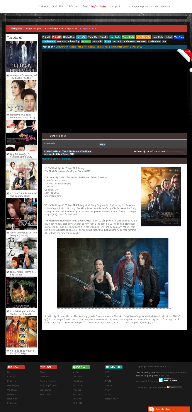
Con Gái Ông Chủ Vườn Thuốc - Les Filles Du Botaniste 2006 (20, 314)
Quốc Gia (58, 6)
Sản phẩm (116, 6)
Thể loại (43, 6)
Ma (8, 372)
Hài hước (12, 394)
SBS (107, 372)
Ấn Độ (75, 372)
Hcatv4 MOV (111, 398)
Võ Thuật (12, 390)
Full (102, 144)
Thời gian (73, 6)
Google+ (154, 381)
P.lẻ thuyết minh (48, 381)
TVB (107, 376)
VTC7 (108, 390)
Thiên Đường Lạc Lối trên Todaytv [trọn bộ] (21, 234)
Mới (85, 6)
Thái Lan (76, 390)
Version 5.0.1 (143, 381)
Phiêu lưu (12, 381)
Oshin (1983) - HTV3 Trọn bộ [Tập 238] (21, 273)
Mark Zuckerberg (174, 151)
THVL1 (108, 385)
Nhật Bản (77, 385)
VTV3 (108, 394)
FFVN (108, 381)
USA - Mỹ (77, 403)
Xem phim (48, 47)
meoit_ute (164, 375)
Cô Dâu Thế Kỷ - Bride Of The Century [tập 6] (21, 194)
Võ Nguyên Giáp (87, 28)
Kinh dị (11, 376)
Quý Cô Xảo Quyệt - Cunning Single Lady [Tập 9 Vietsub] (19, 157)
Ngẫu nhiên (98, 6)
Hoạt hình (12, 398)
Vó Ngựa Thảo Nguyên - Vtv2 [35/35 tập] (20, 352)
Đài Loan (77, 376)
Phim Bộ (44, 376)
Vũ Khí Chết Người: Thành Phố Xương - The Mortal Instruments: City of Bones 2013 (99, 47)
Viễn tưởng (45, 390)
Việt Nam (77, 394)
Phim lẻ (43, 372)
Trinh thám (45, 394)
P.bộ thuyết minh (48, 385)
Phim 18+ (12, 403)
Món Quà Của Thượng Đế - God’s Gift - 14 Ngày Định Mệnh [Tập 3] (21, 78)
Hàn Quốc (77, 381)
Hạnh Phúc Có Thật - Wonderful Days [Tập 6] (20, 116)
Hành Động (13, 385)
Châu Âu (76, 398)
